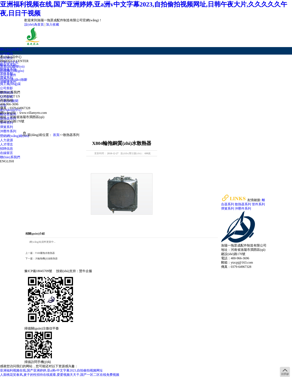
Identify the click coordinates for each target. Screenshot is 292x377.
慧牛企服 (85, 271)
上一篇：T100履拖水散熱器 (40, 253)
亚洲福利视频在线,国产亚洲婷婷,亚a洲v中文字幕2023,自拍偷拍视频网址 (51, 370)
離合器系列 (8, 65)
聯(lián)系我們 (10, 157)
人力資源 (6, 140)
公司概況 (6, 53)
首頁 (56, 135)
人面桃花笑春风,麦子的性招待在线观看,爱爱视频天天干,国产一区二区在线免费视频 (59, 374)
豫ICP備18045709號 (38, 271)
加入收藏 (52, 24)
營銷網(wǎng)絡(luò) (14, 136)
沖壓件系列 (8, 82)
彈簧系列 (6, 77)
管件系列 (6, 73)
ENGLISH (7, 161)
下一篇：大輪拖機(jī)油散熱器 (41, 258)
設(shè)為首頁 (34, 24)
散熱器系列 (8, 69)
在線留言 (6, 153)
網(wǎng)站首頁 (11, 49)
